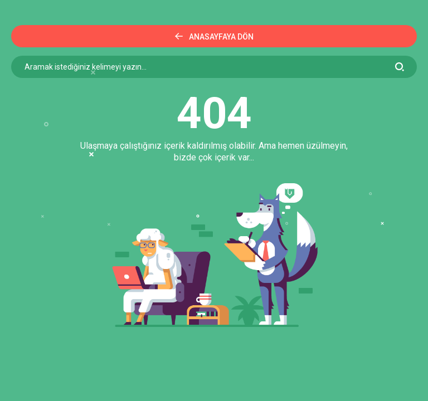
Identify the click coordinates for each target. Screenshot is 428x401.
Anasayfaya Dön (214, 36)
